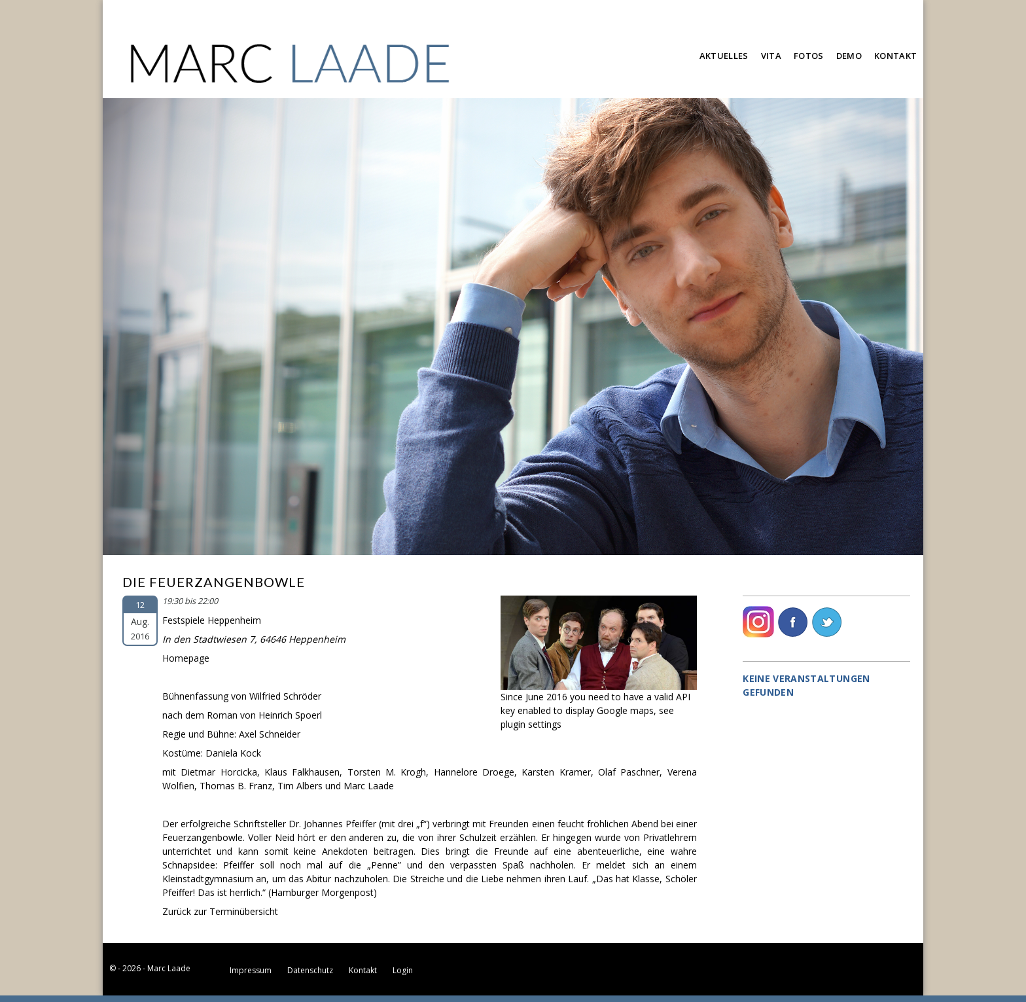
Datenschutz (310, 970)
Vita (771, 56)
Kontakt (895, 56)
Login (403, 970)
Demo (849, 56)
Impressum (251, 970)
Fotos (809, 56)
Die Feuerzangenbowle (213, 582)
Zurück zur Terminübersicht (220, 911)
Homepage (185, 658)
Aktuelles (724, 56)
